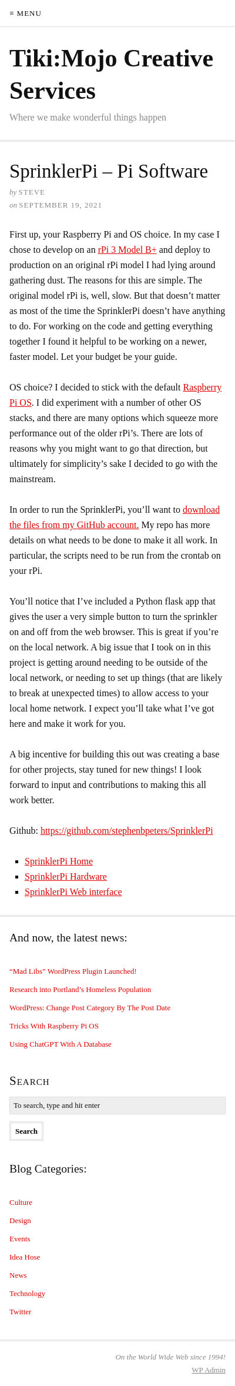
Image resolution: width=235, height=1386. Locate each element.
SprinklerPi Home (59, 861)
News (18, 1275)
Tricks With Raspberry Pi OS (54, 1025)
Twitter (20, 1311)
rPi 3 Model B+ (127, 250)
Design (20, 1220)
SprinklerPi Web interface (73, 892)
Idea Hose (24, 1257)
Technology (27, 1293)
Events (19, 1238)
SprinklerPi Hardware (66, 876)
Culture (20, 1202)
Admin (209, 1369)
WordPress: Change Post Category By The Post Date (89, 1007)
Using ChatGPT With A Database (60, 1044)
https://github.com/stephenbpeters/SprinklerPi (127, 831)
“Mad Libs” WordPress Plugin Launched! (73, 971)
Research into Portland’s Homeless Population (80, 989)
